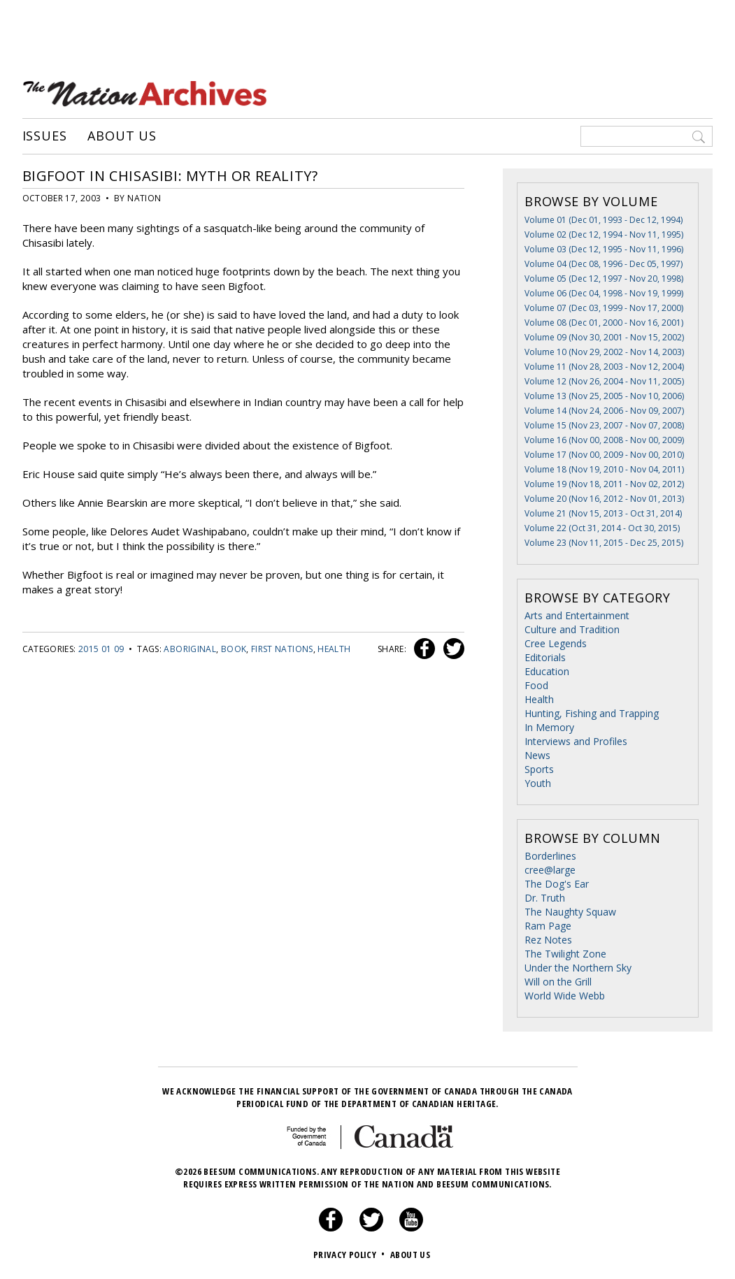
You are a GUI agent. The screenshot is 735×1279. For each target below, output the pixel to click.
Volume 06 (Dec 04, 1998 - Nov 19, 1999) (604, 293)
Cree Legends (556, 643)
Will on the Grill (558, 981)
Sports (539, 769)
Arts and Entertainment (577, 615)
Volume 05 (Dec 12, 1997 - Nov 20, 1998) (604, 278)
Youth (538, 783)
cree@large (550, 869)
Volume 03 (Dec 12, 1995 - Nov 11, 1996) (604, 249)
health (333, 649)
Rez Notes (548, 939)
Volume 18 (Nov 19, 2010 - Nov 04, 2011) (604, 469)
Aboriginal (190, 649)
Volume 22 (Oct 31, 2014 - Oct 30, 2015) (602, 528)
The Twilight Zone (565, 953)
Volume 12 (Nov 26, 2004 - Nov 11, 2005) (604, 381)
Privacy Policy (350, 1254)
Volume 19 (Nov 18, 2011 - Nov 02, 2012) (604, 484)
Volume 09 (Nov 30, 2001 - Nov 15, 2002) (604, 337)
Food (536, 685)
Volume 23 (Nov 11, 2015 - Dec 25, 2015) (604, 543)
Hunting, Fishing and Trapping (592, 713)
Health (539, 699)
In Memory (549, 727)
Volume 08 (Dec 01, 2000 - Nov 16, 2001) (604, 322)
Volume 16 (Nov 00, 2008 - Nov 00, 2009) (604, 440)
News (537, 755)
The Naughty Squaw (570, 911)
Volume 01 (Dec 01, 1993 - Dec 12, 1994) (604, 220)
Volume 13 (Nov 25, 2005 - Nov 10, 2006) (604, 396)
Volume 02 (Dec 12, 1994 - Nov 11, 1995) (604, 234)
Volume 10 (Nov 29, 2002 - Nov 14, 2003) (604, 352)
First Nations (282, 649)
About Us (122, 136)
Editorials (545, 657)
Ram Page (548, 925)
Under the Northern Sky (578, 967)
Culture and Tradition (572, 629)
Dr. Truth (545, 897)
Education (547, 671)
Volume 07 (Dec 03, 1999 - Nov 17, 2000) (604, 308)
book (233, 649)
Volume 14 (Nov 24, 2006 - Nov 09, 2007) (604, 411)
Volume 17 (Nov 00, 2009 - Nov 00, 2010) (604, 455)
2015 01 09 (101, 649)
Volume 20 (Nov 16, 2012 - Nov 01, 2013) (604, 499)
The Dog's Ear (557, 883)
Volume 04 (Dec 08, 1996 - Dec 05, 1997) (604, 264)
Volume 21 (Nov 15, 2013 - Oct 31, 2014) (603, 513)
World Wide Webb (565, 995)
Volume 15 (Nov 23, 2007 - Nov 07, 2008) (604, 425)
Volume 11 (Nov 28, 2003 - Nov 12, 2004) (604, 367)
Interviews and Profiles (576, 741)
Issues (44, 136)
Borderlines (550, 855)
